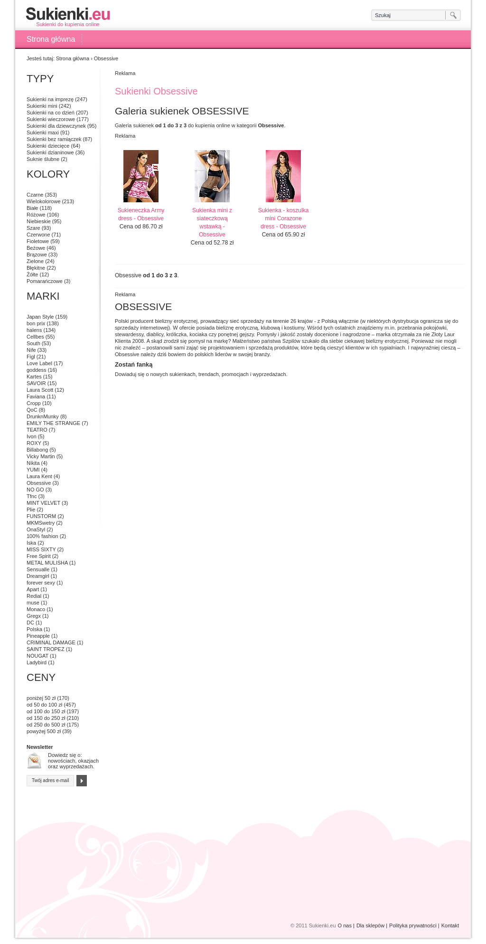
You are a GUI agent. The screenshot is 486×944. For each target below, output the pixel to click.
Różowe (36, 214)
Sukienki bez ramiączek (54, 139)
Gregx (34, 616)
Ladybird (37, 662)
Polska (34, 629)
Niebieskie (39, 221)
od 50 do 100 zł (44, 705)
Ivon (32, 436)
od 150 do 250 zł (46, 718)
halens (34, 330)
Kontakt (450, 925)
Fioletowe (38, 241)
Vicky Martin (41, 456)
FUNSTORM (41, 516)
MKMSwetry (41, 523)
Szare (33, 228)
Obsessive (39, 483)
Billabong (37, 450)
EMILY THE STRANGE (53, 423)
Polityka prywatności (413, 925)
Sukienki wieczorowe (51, 119)
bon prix (36, 323)
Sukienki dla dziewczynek (56, 126)
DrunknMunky (43, 416)
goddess (37, 370)
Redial (34, 596)
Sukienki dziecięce (48, 146)
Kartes (34, 376)
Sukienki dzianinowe (50, 152)
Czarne (35, 195)
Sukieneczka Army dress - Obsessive (141, 214)
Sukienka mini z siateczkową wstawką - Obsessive (212, 222)
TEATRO (37, 430)
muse (33, 602)
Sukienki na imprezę (50, 99)
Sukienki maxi (43, 132)
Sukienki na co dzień (51, 112)
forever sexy (41, 582)
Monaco (36, 609)
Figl (31, 356)
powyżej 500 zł (44, 731)
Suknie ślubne (43, 159)
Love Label (39, 363)
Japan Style (40, 317)
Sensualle (38, 569)
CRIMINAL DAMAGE (51, 642)
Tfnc (32, 496)
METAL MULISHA (47, 563)
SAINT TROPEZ (46, 649)
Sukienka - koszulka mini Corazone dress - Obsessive (283, 218)
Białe (32, 208)
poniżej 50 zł (41, 698)
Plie (31, 509)
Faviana (36, 396)
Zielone (35, 261)
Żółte (32, 274)
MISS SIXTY (41, 549)
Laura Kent (39, 476)
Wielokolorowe (44, 201)
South (33, 343)
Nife (31, 350)
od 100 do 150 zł (46, 711)
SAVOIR (36, 383)
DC (30, 622)
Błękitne (36, 268)
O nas (345, 925)
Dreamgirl (38, 576)
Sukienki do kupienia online (68, 17)
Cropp (34, 403)
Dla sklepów (370, 925)
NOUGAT (37, 656)
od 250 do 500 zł (46, 724)
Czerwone (38, 234)
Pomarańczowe (45, 281)
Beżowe (36, 248)
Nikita (33, 463)
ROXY (34, 443)
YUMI (33, 469)
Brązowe (37, 254)
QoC (32, 410)
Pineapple (38, 636)
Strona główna (51, 39)
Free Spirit (39, 556)
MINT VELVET (43, 503)
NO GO (35, 489)
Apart (33, 589)
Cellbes (35, 337)
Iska (31, 543)
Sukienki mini (42, 106)
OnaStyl (36, 529)
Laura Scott (40, 390)
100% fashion (42, 536)
